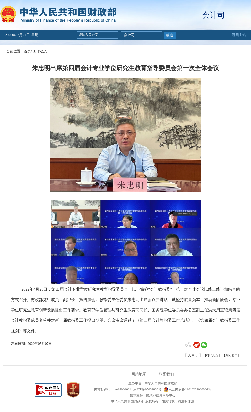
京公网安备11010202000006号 (187, 389)
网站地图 (138, 374)
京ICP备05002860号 (147, 389)
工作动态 (40, 51)
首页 (27, 51)
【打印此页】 (212, 355)
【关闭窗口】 (231, 355)
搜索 (169, 35)
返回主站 (239, 35)
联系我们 (166, 374)
